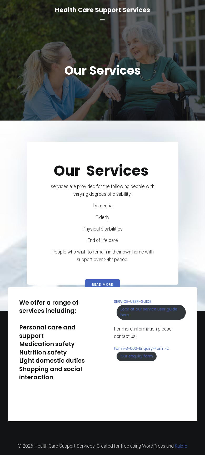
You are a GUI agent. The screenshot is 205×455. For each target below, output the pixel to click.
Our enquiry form (137, 356)
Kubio (181, 446)
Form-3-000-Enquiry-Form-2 (141, 348)
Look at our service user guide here (149, 312)
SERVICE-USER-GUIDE (132, 301)
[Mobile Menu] (102, 19)
